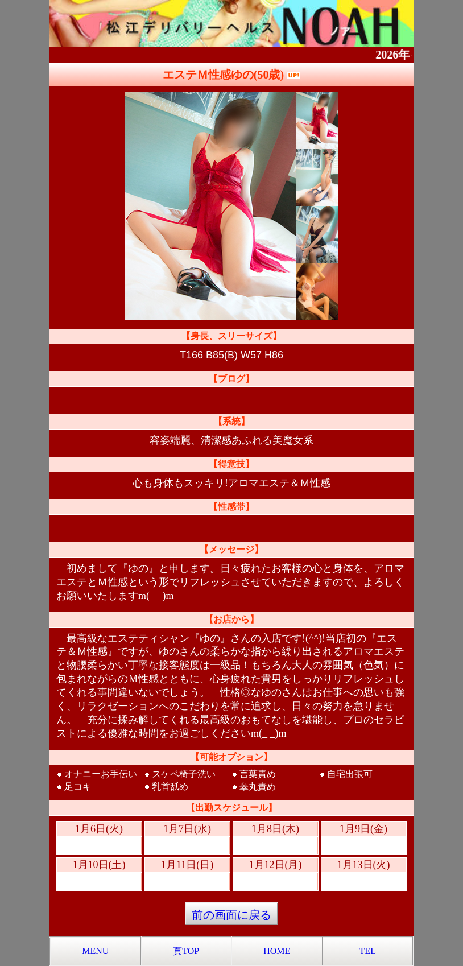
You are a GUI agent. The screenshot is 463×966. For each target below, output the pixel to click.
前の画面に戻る (231, 915)
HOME (276, 951)
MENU (95, 951)
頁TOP (186, 951)
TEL (367, 951)
